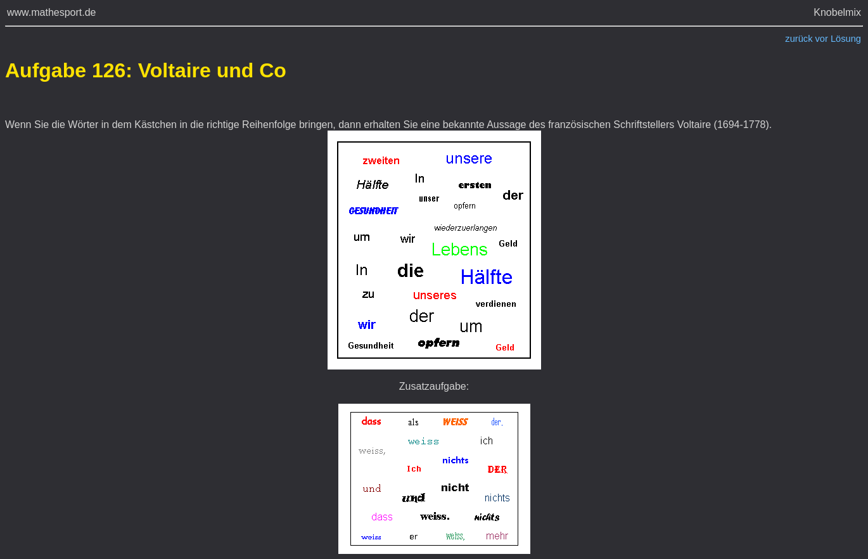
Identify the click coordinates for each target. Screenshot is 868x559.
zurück (798, 39)
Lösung (846, 39)
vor (821, 39)
